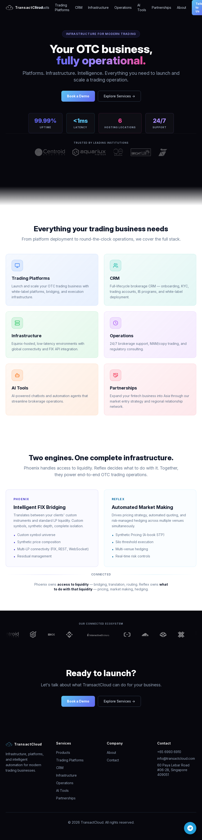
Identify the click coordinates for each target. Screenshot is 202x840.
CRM (78, 7)
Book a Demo (78, 96)
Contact (113, 760)
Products (42, 7)
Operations (123, 7)
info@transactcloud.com (176, 758)
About (181, 7)
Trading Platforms (62, 7)
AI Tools (141, 7)
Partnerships (161, 7)
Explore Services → (119, 96)
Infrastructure (98, 7)
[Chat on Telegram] (190, 828)
